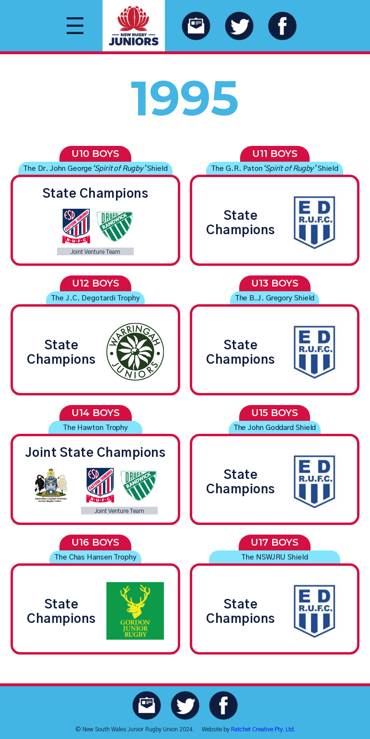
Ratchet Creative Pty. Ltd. (263, 729)
